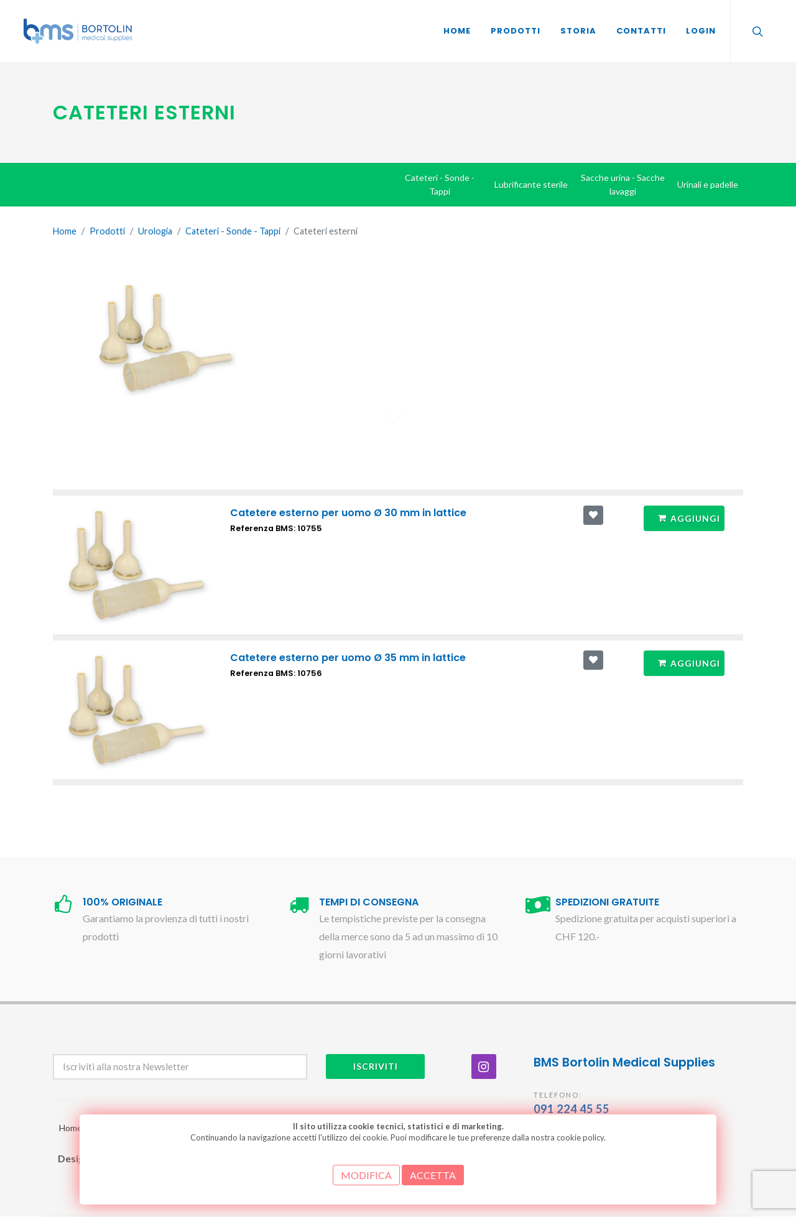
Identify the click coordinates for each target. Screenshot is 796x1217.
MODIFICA (366, 1175)
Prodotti (107, 231)
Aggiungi (688, 518)
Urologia (155, 231)
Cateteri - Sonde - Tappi (232, 231)
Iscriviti (375, 1066)
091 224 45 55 (571, 1109)
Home (64, 231)
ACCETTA (433, 1175)
